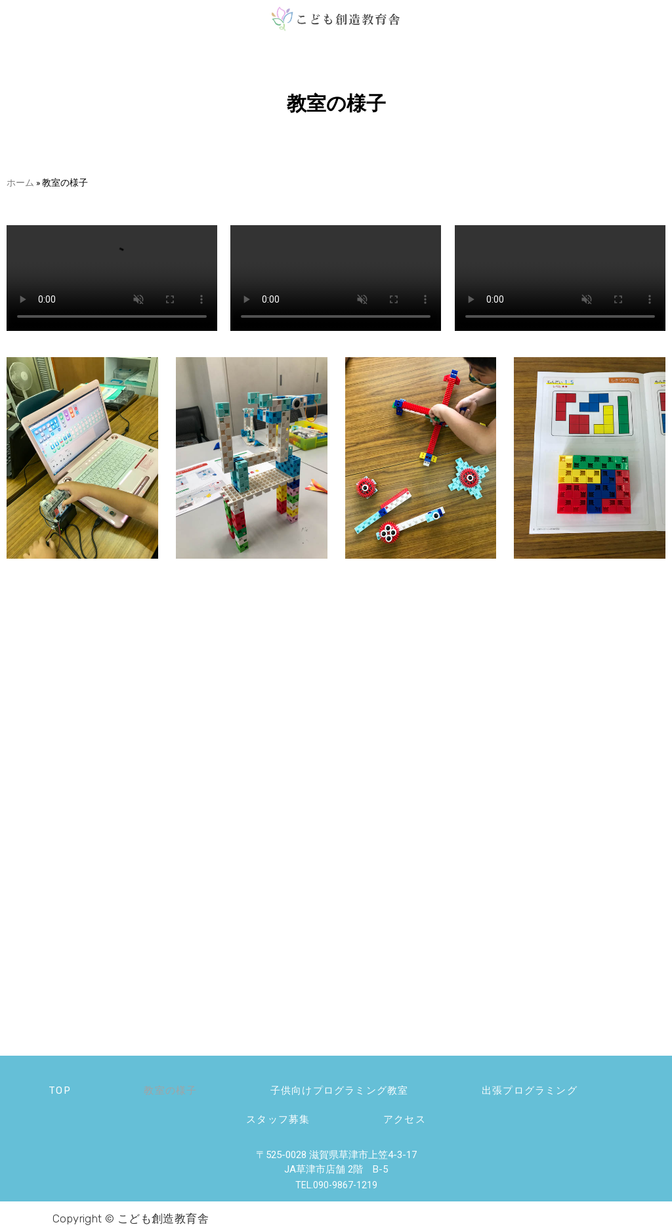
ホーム (20, 182)
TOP (37, 1088)
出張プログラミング (550, 1088)
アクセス (412, 1114)
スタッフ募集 (271, 1114)
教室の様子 (160, 1088)
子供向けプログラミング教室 (345, 1088)
